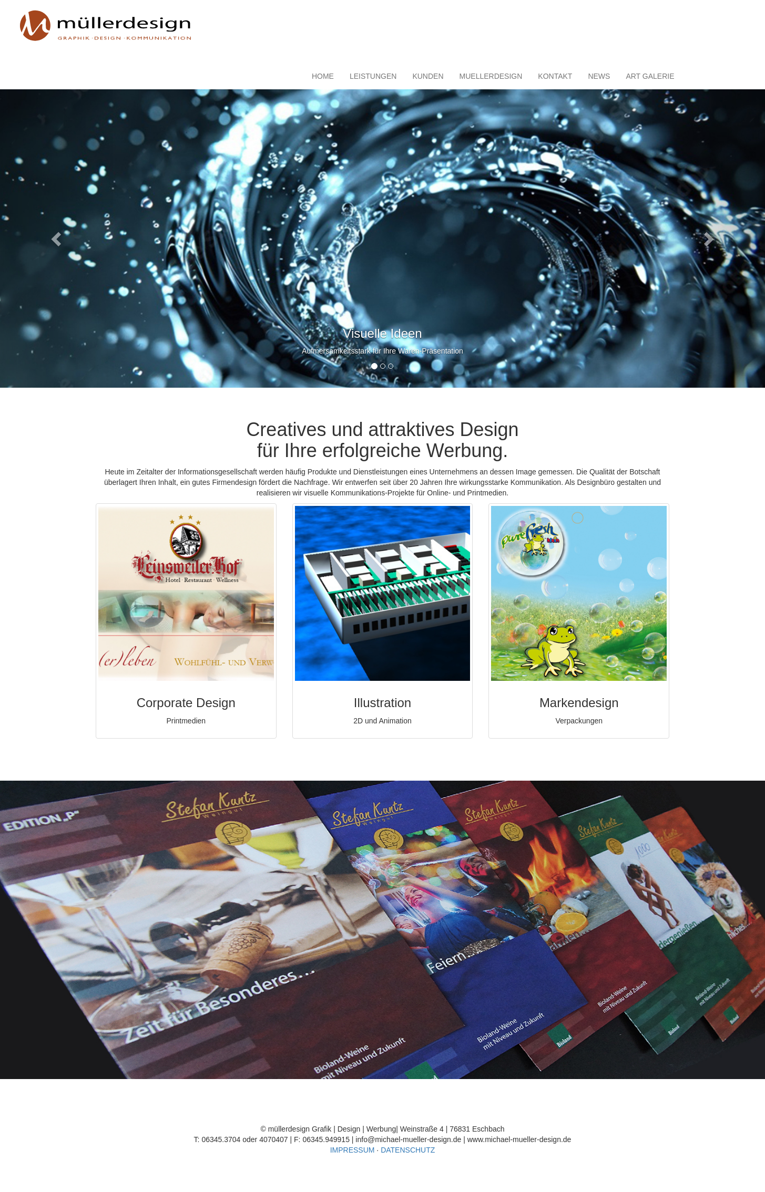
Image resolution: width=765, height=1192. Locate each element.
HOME (323, 76)
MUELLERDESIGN (491, 76)
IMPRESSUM (352, 1150)
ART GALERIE (650, 76)
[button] (57, 238)
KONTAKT (555, 76)
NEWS (599, 76)
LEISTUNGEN (373, 76)
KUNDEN (427, 76)
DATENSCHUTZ (408, 1150)
